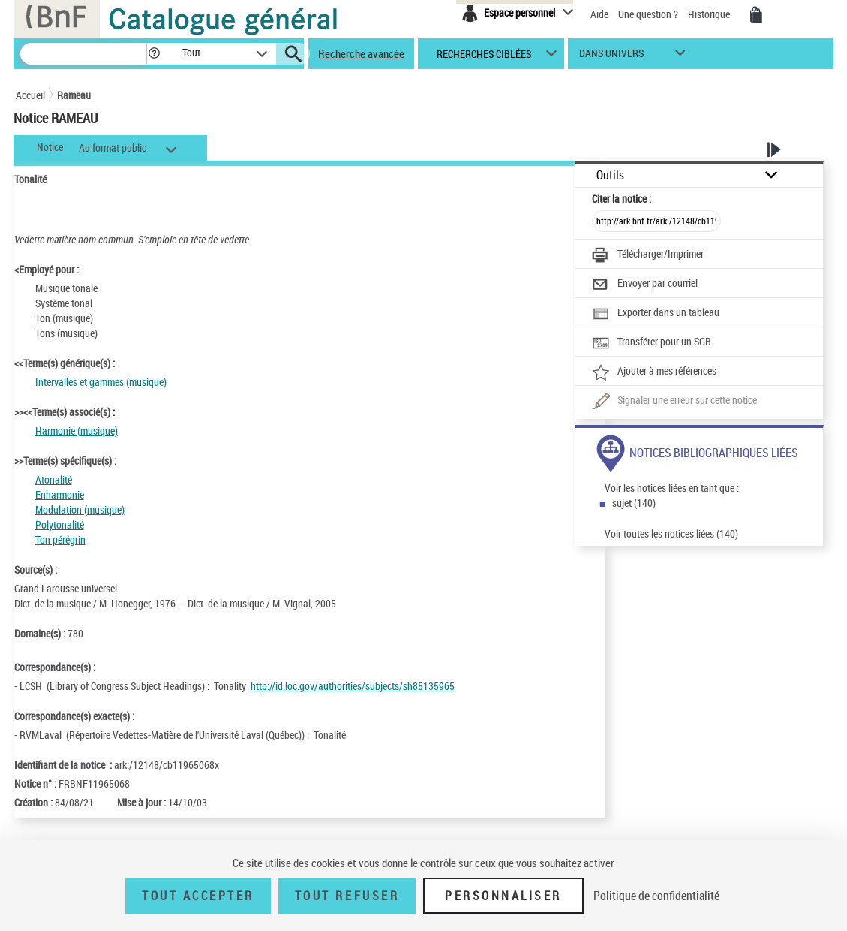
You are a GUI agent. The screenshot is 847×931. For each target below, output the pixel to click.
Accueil (30, 95)
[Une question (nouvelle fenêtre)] (674, 402)
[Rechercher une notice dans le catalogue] (83, 54)
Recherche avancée (361, 53)
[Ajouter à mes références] (654, 372)
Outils (610, 175)
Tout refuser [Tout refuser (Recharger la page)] (347, 895)
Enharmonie (59, 494)
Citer (621, 198)
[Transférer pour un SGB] (651, 343)
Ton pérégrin (60, 539)
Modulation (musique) (80, 509)
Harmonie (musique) (76, 430)
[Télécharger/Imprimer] (648, 255)
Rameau (74, 95)
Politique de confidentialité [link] (656, 895)
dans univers (611, 56)
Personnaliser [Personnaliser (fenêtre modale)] (503, 895)
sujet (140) (634, 503)
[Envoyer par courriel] (645, 285)
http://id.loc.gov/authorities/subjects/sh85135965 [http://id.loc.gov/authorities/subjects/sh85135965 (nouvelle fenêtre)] (353, 686)
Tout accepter (198, 895)
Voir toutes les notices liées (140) (671, 533)
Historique (710, 14)
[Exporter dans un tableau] (655, 314)
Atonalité (53, 479)
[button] (154, 54)
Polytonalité (59, 524)
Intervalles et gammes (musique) (101, 382)
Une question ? (649, 14)
